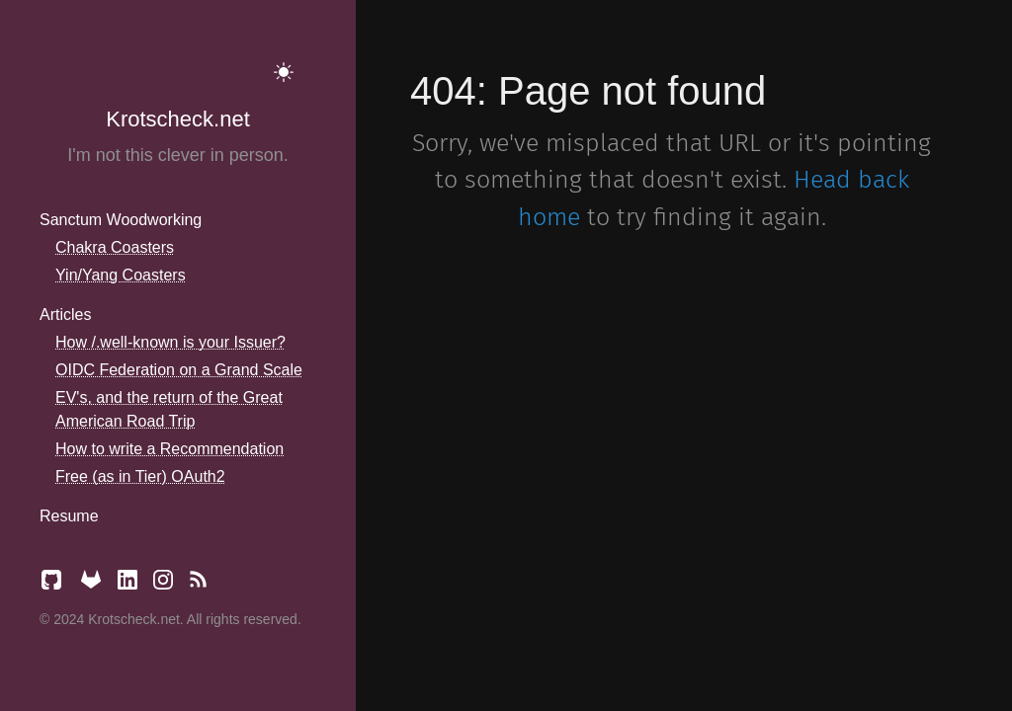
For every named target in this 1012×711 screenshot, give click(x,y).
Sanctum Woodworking (121, 219)
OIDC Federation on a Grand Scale (178, 369)
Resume (69, 516)
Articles (65, 314)
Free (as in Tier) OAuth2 (140, 476)
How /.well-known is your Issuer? (170, 342)
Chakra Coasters (114, 247)
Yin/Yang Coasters (120, 275)
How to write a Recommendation (169, 448)
